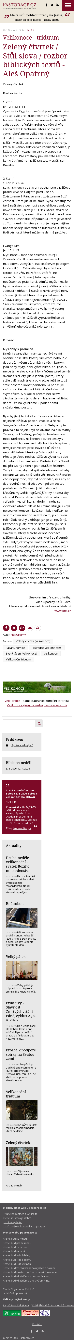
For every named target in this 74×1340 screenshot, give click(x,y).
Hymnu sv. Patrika (22, 1289)
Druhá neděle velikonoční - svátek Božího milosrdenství (17, 864)
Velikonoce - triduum (31, 37)
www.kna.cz (62, 611)
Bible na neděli (18, 762)
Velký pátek (16, 956)
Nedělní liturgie (22, 828)
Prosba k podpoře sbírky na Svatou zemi (21, 1054)
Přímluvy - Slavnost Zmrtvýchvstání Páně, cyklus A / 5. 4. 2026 (21, 1011)
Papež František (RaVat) (16, 1305)
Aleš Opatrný (10, 30)
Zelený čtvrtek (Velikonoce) (33, 641)
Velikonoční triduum (18, 659)
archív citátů (51, 19)
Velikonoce (51, 653)
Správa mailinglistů (22, 745)
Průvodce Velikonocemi (47, 648)
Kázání (30, 30)
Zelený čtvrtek (18, 1142)
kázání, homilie (15, 648)
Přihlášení (14, 739)
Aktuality (14, 845)
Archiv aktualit (14, 1185)
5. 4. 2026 (11, 768)
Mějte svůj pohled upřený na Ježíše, (37, 15)
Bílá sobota (15, 903)
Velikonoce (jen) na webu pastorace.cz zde (37, 705)
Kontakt (37, 1324)
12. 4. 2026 (24, 768)
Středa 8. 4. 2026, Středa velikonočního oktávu (21, 795)
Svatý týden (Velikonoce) (21, 653)
